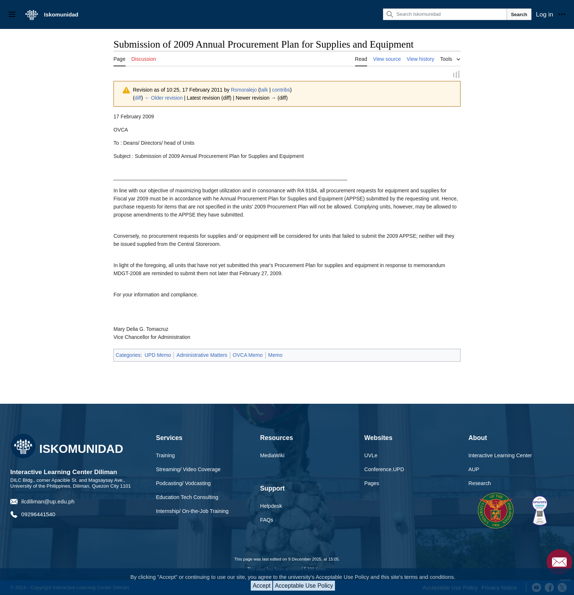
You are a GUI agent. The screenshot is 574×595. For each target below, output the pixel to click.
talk (264, 90)
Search (519, 14)
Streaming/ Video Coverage (188, 470)
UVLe (370, 456)
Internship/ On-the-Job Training (192, 511)
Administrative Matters (201, 356)
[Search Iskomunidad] (445, 14)
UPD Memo (158, 356)
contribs (281, 90)
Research (480, 484)
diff (138, 98)
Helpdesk (271, 506)
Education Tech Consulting (187, 498)
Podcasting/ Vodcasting (183, 484)
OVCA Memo (248, 356)
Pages (371, 484)
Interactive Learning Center (500, 456)
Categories (128, 356)
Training (165, 456)
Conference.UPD (384, 470)
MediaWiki (272, 456)
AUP (474, 470)
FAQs (266, 520)
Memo (275, 356)
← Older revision (164, 98)
